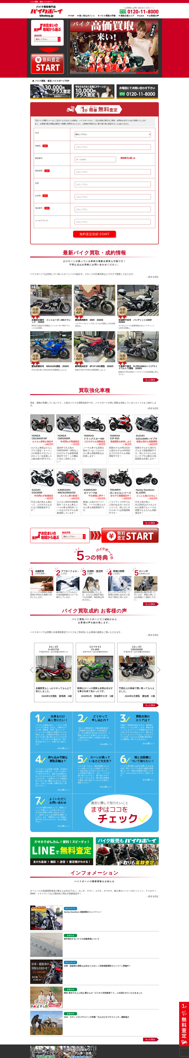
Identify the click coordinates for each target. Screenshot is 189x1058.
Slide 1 (81, 73)
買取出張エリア (127, 16)
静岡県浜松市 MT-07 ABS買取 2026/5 (94, 366)
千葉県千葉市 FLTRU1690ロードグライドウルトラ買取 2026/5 (138, 367)
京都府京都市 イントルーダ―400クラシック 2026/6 (51, 321)
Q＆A (141, 16)
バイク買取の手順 (108, 16)
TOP (72, 16)
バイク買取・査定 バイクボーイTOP (50, 81)
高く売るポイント (87, 16)
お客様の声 (154, 16)
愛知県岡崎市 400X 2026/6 (89, 320)
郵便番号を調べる (128, 158)
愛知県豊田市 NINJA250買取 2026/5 (50, 366)
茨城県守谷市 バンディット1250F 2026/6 (136, 321)
